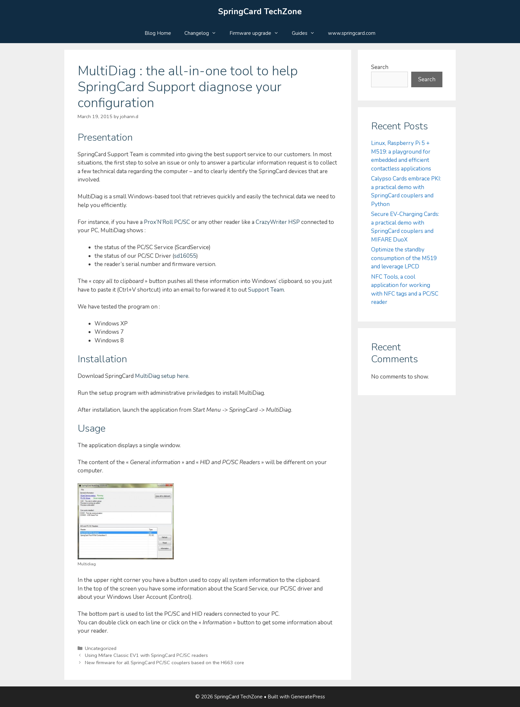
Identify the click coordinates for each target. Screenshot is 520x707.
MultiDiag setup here (161, 376)
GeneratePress (308, 696)
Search (379, 67)
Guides (306, 33)
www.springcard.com (351, 33)
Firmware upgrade (257, 33)
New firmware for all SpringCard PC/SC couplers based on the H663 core (164, 662)
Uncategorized (100, 648)
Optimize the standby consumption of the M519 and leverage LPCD (404, 258)
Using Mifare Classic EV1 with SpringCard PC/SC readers (146, 655)
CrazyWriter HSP (278, 222)
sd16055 (185, 256)
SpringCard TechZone (260, 11)
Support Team (266, 290)
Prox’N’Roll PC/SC (167, 222)
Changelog (203, 33)
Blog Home (158, 33)
